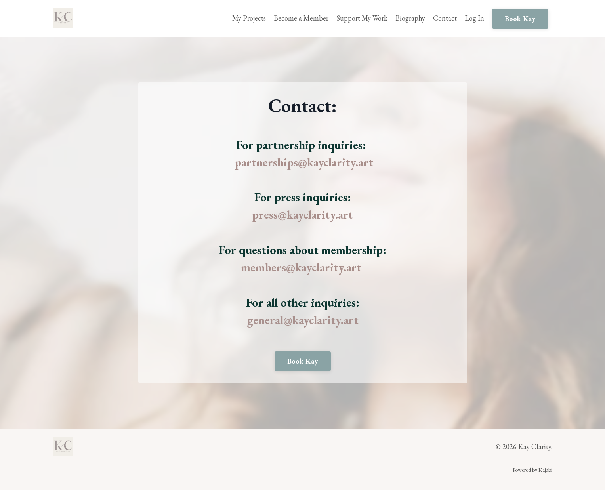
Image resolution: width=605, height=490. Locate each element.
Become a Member (301, 18)
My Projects (249, 18)
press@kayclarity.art (302, 214)
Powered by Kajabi (532, 469)
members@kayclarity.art (301, 267)
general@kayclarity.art (303, 320)
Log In (474, 18)
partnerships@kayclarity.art (304, 162)
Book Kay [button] (520, 18)
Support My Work (361, 18)
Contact (445, 18)
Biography (410, 18)
